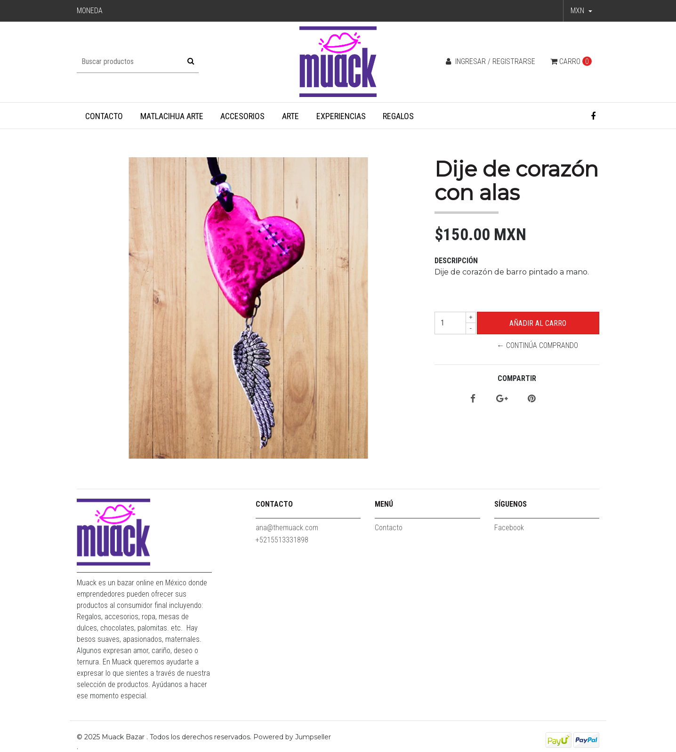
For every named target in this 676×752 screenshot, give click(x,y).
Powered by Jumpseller (292, 737)
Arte (290, 116)
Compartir (517, 378)
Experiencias (341, 116)
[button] (581, 11)
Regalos (398, 116)
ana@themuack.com (287, 527)
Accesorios (242, 116)
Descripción (456, 260)
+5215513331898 (282, 539)
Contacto (104, 116)
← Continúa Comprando (537, 345)
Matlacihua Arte (171, 116)
